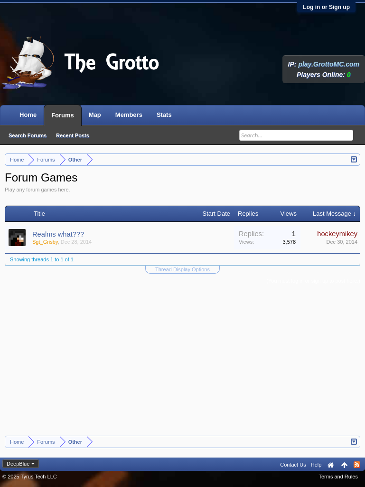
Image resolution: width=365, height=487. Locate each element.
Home (28, 114)
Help (316, 465)
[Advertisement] (182, 364)
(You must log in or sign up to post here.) (313, 281)
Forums (62, 115)
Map (95, 114)
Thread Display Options (182, 269)
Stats (164, 114)
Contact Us (293, 465)
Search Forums (28, 135)
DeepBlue (18, 464)
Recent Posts (72, 135)
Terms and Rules (338, 476)
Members (128, 114)
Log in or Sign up (326, 7)
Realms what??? (58, 234)
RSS (357, 464)
